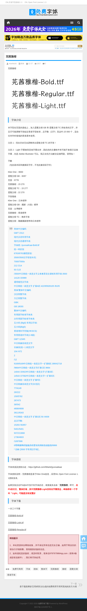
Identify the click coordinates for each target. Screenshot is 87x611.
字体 (28, 569)
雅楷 (64, 569)
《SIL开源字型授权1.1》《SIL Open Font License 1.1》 (26, 2)
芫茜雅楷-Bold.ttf (15, 515)
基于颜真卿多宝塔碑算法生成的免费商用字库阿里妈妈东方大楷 (48, 586)
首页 (8, 22)
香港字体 (11, 575)
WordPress (63, 604)
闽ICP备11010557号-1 (43, 607)
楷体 (22, 64)
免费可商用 (18, 569)
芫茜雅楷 (55, 569)
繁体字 (44, 569)
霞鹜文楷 (74, 569)
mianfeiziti (12, 64)
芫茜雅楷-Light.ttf (16, 522)
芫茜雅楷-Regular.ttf (17, 529)
